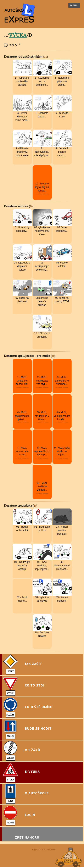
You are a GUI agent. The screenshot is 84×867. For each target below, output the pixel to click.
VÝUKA (18, 35)
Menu (74, 5)
